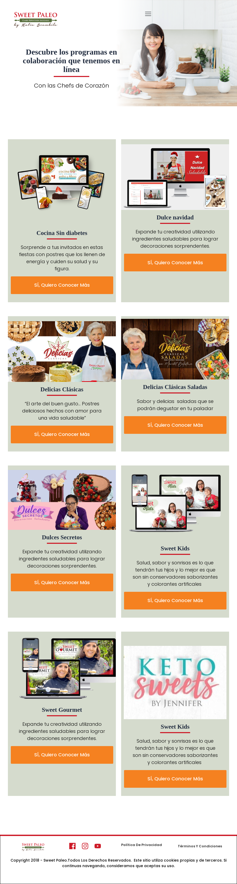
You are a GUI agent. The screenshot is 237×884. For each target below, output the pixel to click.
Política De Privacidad (141, 844)
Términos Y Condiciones (200, 846)
